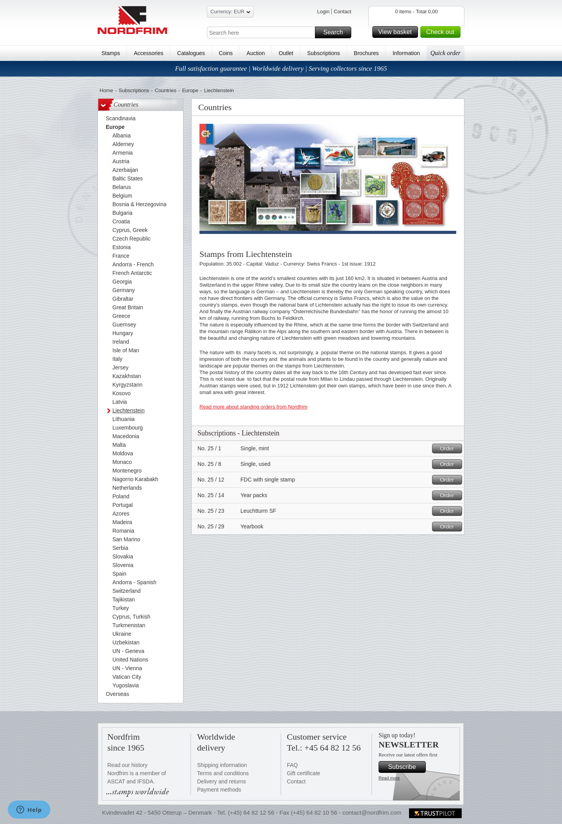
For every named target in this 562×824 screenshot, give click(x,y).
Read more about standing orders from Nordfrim (253, 407)
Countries (165, 90)
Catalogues (191, 53)
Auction (256, 53)
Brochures (366, 53)
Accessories (148, 53)
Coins (226, 53)
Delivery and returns (221, 781)
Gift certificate (303, 773)
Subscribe (405, 767)
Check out (442, 32)
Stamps (110, 53)
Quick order (445, 53)
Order (450, 448)
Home (106, 90)
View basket (397, 32)
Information (406, 53)
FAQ (292, 765)
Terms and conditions (223, 773)
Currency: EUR (230, 13)
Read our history (127, 765)
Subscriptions (323, 53)
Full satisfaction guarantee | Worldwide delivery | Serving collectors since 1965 (281, 68)
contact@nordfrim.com (371, 812)
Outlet (286, 53)
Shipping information (222, 765)
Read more (389, 778)
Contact (342, 11)
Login (323, 11)
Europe (190, 90)
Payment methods (219, 790)
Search (336, 32)
